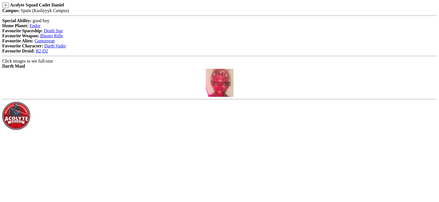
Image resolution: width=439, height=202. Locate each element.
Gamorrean (45, 40)
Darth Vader (55, 45)
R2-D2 (42, 51)
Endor (35, 25)
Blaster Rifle (51, 35)
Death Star (53, 30)
